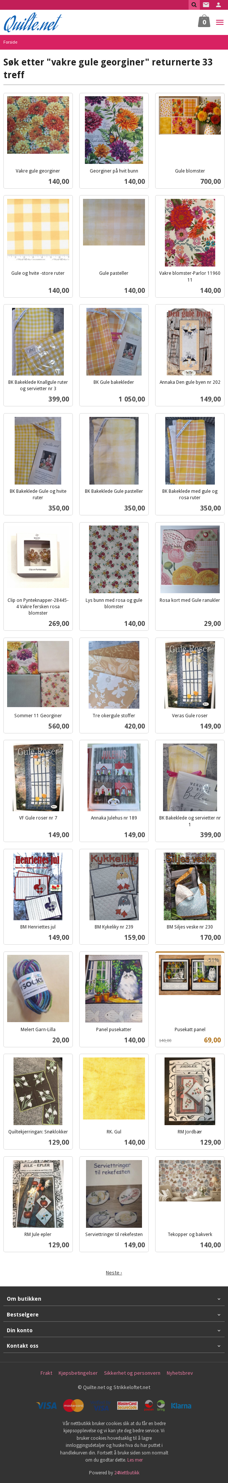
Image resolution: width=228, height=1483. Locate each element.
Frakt (46, 1372)
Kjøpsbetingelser (78, 1372)
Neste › (114, 1272)
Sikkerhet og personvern (132, 1372)
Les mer (135, 1460)
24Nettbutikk (126, 1472)
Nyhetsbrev (180, 1372)
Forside (10, 42)
